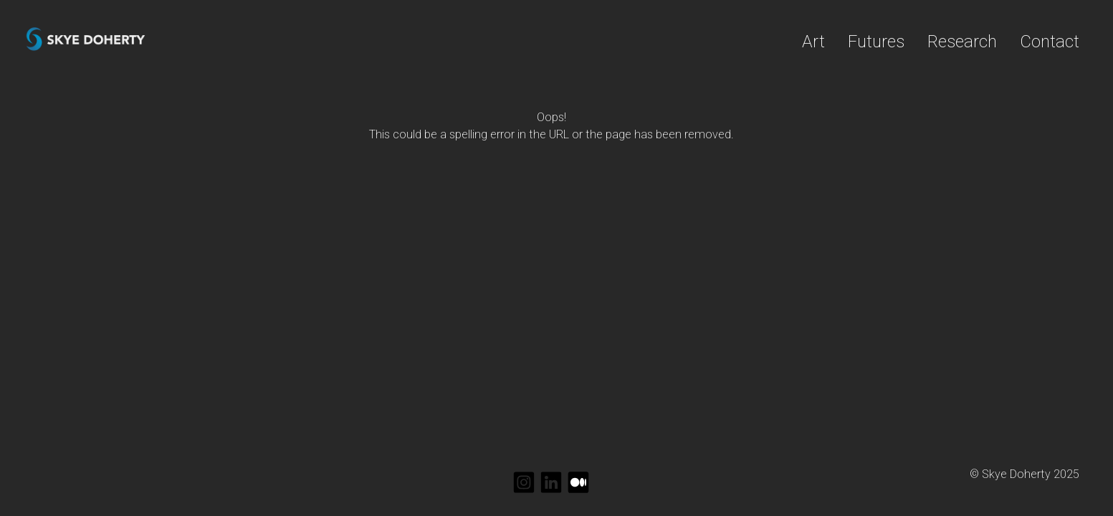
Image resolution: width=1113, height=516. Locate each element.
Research (962, 42)
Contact (1049, 42)
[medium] (578, 482)
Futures (876, 42)
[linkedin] (551, 482)
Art (813, 42)
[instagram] (524, 482)
